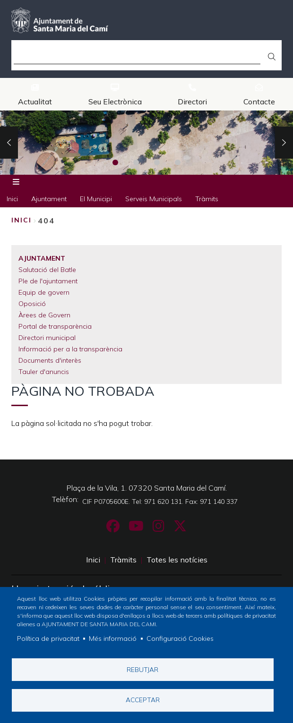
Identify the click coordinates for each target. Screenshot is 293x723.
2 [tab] (136, 162)
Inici (21, 220)
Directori (192, 101)
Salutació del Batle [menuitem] (47, 269)
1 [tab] (115, 162)
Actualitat (35, 101)
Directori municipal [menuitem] (47, 337)
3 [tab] (157, 162)
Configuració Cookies (180, 638)
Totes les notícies (176, 559)
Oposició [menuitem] (32, 303)
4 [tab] (178, 162)
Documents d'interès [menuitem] (49, 360)
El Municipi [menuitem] (96, 199)
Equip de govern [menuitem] (43, 292)
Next (284, 143)
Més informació (113, 638)
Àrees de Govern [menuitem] (44, 315)
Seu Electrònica (115, 101)
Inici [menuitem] (12, 199)
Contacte (259, 101)
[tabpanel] (146, 143)
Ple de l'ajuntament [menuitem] (48, 281)
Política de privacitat (48, 638)
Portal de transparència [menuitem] (55, 326)
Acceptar (143, 700)
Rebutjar (142, 669)
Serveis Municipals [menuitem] (153, 199)
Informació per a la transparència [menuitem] (70, 349)
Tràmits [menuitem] (206, 199)
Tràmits (123, 559)
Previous (9, 143)
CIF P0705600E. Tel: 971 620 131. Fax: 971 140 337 (160, 501)
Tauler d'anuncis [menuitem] (43, 371)
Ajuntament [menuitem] (49, 199)
